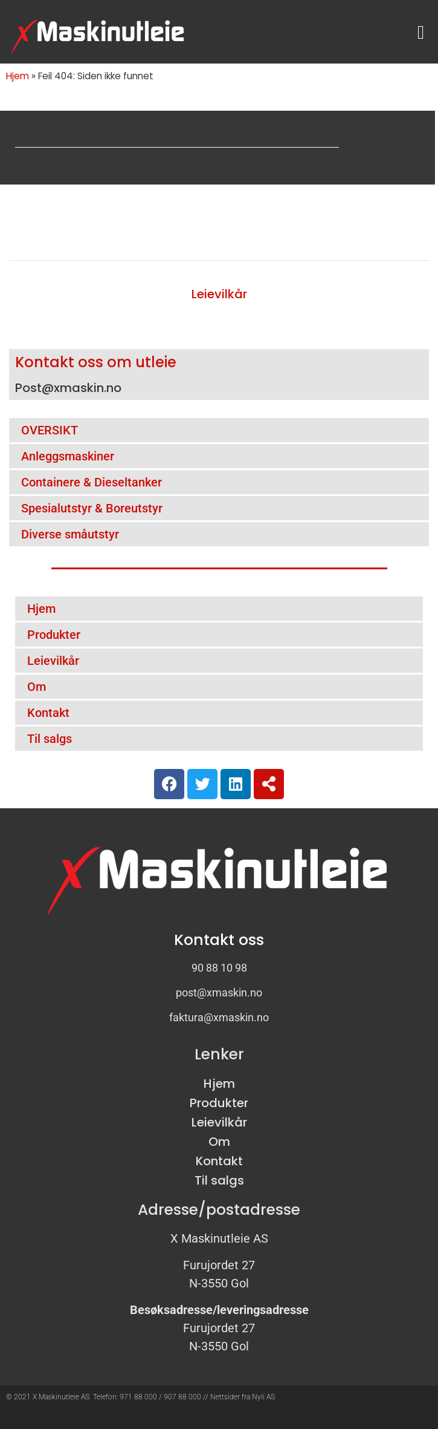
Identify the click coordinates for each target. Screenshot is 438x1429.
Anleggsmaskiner (67, 456)
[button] (421, 32)
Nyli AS (263, 1397)
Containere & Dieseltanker (91, 482)
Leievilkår (219, 294)
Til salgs (49, 738)
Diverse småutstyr (70, 534)
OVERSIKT (49, 430)
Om (36, 686)
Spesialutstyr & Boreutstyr (92, 508)
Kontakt (48, 712)
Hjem (17, 76)
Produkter (53, 634)
